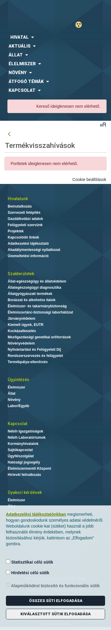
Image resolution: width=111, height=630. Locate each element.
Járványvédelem (21, 318)
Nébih (27, 9)
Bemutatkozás (20, 206)
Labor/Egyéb (18, 406)
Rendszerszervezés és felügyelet (35, 356)
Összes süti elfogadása (55, 600)
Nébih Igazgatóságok (25, 431)
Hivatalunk (18, 198)
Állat (11, 393)
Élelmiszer (16, 387)
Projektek (16, 231)
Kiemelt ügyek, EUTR (26, 325)
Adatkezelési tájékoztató (28, 243)
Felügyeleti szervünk (25, 225)
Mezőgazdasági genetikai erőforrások (39, 337)
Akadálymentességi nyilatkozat (34, 250)
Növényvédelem (21, 343)
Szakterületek (21, 273)
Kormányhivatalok (23, 444)
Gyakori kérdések (25, 492)
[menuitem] (55, 37)
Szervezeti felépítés (24, 212)
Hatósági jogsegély (24, 462)
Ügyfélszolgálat (21, 456)
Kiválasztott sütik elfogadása (55, 614)
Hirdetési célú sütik (27, 572)
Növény (14, 400)
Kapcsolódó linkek (23, 237)
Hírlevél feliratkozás (24, 475)
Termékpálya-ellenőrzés (28, 362)
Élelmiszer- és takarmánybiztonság (37, 306)
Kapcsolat (17, 423)
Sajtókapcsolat (20, 450)
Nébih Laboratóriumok (27, 437)
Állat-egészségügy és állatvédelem (37, 281)
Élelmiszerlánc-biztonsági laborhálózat (40, 312)
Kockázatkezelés (22, 331)
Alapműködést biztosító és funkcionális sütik (53, 585)
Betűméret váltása (103, 124)
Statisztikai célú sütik (29, 561)
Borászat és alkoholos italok (31, 300)
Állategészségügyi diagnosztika (34, 287)
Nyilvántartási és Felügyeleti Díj (34, 349)
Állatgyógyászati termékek (30, 294)
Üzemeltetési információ (28, 256)
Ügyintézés (18, 379)
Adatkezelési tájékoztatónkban (36, 514)
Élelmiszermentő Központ (29, 468)
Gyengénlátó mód (80, 25)
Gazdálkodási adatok (25, 219)
